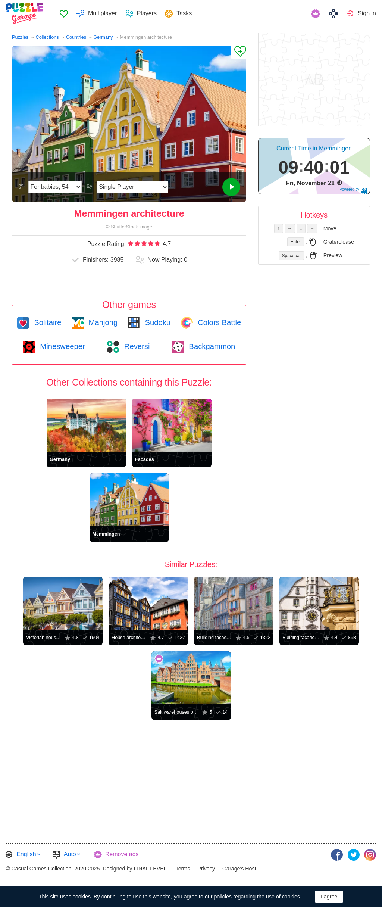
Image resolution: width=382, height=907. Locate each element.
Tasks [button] (184, 13)
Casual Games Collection (41, 869)
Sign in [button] (367, 13)
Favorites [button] (63, 13)
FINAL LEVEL (150, 869)
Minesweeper (61, 346)
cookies (82, 897)
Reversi (136, 346)
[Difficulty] (55, 187)
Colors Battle (218, 322)
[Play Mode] (132, 187)
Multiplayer (102, 13)
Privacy (206, 869)
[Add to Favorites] (238, 52)
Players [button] (147, 13)
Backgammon (211, 346)
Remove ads (122, 854)
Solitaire (47, 322)
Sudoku (156, 322)
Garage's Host (239, 869)
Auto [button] (70, 854)
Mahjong (102, 322)
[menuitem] (63, 13)
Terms (183, 869)
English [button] (26, 854)
